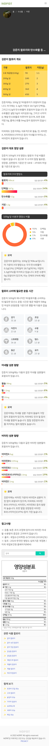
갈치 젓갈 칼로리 (13, 647)
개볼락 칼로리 (12, 664)
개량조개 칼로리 (12, 660)
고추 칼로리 (11, 693)
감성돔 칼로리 (12, 651)
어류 (28, 11)
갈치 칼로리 (11, 638)
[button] (45, 3)
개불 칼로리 (11, 668)
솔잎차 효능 (11, 697)
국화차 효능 (11, 710)
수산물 (20, 11)
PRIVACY (24, 741)
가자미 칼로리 (12, 701)
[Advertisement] (29, 31)
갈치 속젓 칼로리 (13, 642)
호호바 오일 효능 (13, 688)
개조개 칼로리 (12, 673)
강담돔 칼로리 (12, 655)
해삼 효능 (10, 714)
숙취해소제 (11, 706)
